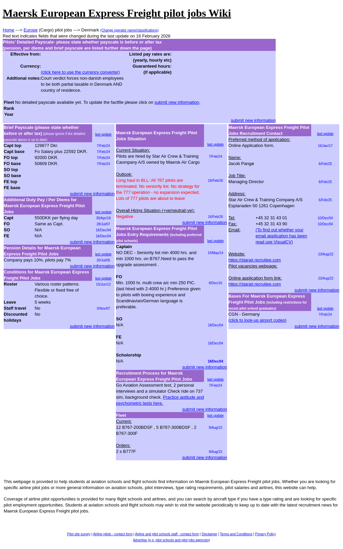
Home (8, 29)
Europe (31, 29)
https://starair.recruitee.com (254, 259)
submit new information (176, 102)
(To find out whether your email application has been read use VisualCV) (281, 235)
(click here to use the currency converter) (80, 72)
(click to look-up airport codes (256, 320)
